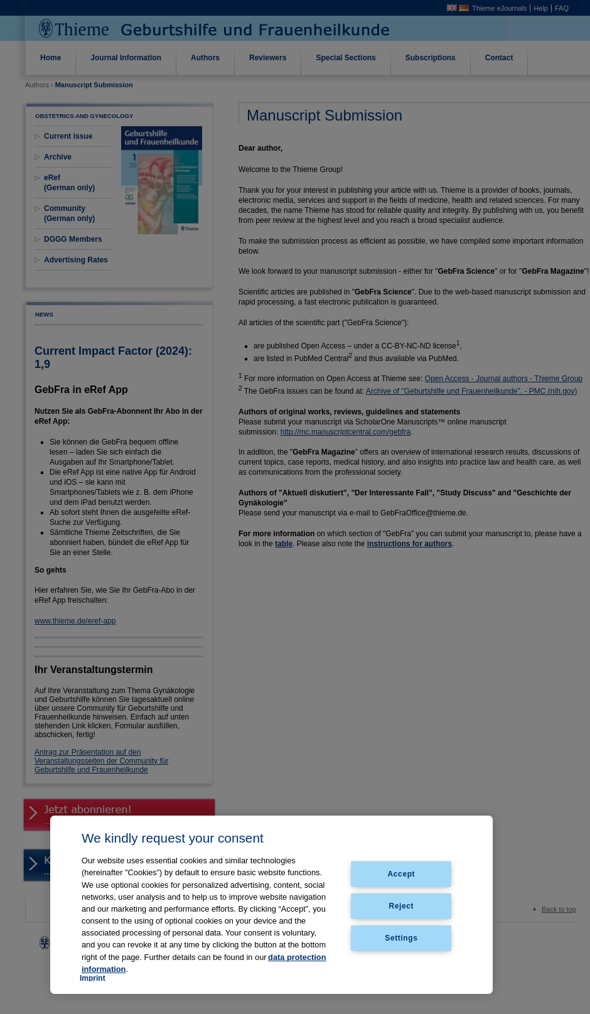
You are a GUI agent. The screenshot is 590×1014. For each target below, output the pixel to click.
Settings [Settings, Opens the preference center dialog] (401, 937)
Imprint (92, 978)
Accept (402, 874)
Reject (401, 906)
